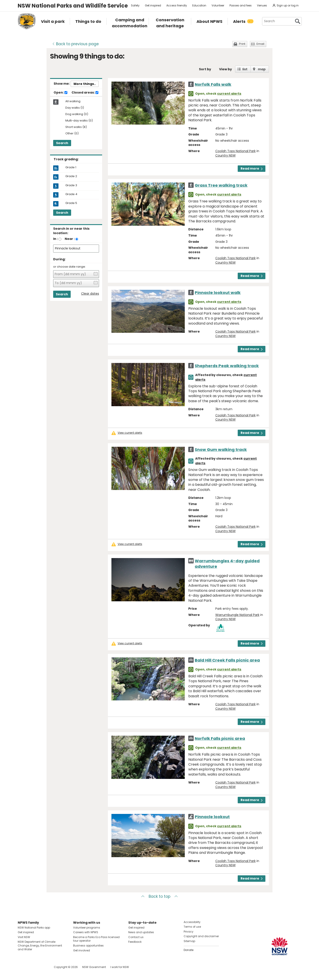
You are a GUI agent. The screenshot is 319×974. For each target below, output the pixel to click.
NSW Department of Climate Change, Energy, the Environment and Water (40, 945)
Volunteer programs (86, 927)
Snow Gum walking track (221, 449)
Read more (252, 168)
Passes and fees (241, 5)
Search (62, 143)
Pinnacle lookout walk (218, 292)
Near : (70, 239)
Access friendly (176, 5)
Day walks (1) (74, 108)
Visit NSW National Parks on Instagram (31, 967)
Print (242, 44)
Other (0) (72, 133)
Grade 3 (71, 185)
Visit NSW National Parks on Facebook (22, 967)
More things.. (85, 84)
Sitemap (189, 941)
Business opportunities (88, 945)
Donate (188, 950)
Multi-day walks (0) (79, 121)
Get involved (81, 950)
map (262, 69)
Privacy (188, 931)
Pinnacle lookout (212, 816)
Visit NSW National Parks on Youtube (41, 967)
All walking (72, 101)
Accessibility (192, 922)
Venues (262, 5)
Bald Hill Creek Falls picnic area (227, 660)
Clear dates (90, 294)
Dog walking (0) (76, 114)
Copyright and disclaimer (201, 936)
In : (55, 239)
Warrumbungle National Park (237, 615)
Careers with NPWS (85, 932)
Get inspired (153, 5)
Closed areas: (85, 93)
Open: (60, 93)
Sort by (205, 69)
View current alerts (130, 433)
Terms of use (192, 927)
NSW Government (94, 967)
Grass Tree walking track (221, 185)
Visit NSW (24, 937)
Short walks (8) (76, 127)
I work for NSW (119, 967)
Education (199, 5)
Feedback (135, 942)
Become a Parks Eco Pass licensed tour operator (96, 939)
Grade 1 (70, 167)
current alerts (229, 93)
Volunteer (218, 5)
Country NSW (225, 155)
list (244, 69)
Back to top (159, 896)
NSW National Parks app (34, 927)
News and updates (141, 932)
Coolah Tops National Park (235, 151)
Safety (135, 5)
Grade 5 (71, 203)
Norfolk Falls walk (213, 84)
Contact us (136, 937)
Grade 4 (71, 194)
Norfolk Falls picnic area (220, 738)
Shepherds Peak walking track (227, 365)
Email (260, 44)
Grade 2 (71, 176)
